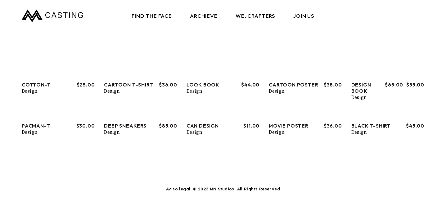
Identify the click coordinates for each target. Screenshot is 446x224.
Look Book (203, 85)
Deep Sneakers (125, 126)
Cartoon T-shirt (128, 85)
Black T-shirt (371, 126)
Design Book (361, 88)
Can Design (203, 126)
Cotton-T (36, 85)
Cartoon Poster (293, 85)
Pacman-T (36, 126)
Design (30, 91)
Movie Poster (289, 126)
